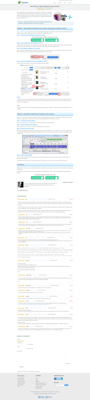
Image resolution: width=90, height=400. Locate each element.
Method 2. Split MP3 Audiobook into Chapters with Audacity (31, 23)
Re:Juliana (32, 326)
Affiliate (51, 391)
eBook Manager (20, 379)
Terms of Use (41, 391)
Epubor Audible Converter (22, 31)
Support (69, 2)
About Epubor (35, 391)
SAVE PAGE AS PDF (23, 190)
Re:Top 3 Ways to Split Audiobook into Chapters (37, 199)
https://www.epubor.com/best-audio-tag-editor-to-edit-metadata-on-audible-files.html (34, 304)
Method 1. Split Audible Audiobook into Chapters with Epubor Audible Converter (35, 21)
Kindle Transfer (20, 384)
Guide (65, 2)
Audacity (18, 117)
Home (54, 2)
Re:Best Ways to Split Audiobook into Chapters (38, 314)
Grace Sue (42, 7)
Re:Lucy (30, 214)
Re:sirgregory (32, 300)
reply (72, 199)
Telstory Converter (21, 381)
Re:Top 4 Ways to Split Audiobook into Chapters (39, 296)
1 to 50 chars (30, 344)
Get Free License (39, 386)
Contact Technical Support (41, 384)
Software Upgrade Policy (41, 383)
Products (60, 2)
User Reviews (46, 391)
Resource (37, 381)
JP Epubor (57, 391)
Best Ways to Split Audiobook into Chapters (32, 371)
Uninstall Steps (39, 388)
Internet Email (29, 348)
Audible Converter (21, 383)
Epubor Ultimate (20, 378)
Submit (66, 385)
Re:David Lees (35, 275)
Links (54, 391)
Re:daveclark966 (34, 290)
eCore (18, 386)
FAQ (36, 378)
